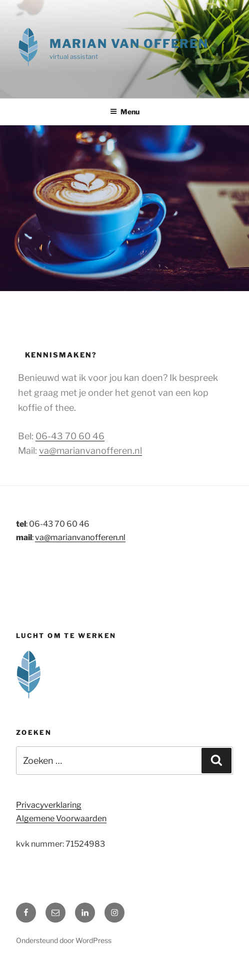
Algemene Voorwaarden (61, 818)
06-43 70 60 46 (70, 436)
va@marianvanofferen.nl (90, 450)
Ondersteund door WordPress (64, 940)
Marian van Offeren (129, 43)
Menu (125, 111)
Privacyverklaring (49, 805)
